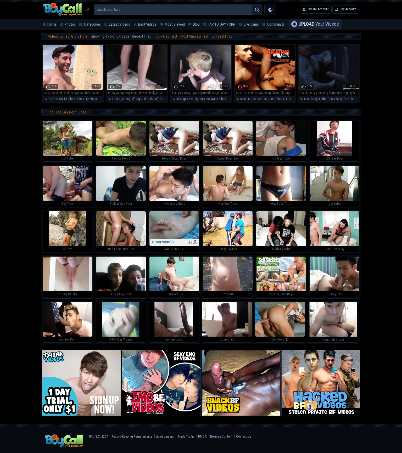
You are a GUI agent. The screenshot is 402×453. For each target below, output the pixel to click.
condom (257, 99)
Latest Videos (119, 24)
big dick (141, 99)
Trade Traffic (185, 436)
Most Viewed (175, 24)
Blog (196, 24)
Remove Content (221, 436)
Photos (70, 24)
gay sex (188, 99)
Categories (92, 24)
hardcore (269, 99)
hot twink (212, 99)
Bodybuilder (318, 99)
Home (52, 24)
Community (275, 24)
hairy (339, 99)
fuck (179, 99)
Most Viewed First (194, 36)
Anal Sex (282, 99)
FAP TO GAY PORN (222, 24)
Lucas (116, 99)
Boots (331, 99)
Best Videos (147, 24)
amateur (245, 99)
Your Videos (319, 24)
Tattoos (355, 99)
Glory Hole (75, 99)
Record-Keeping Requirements (131, 436)
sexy (85, 99)
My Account (348, 9)
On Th (63, 99)
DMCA (202, 436)
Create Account (318, 9)
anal (307, 99)
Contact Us (243, 436)
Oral (291, 99)
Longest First (221, 36)
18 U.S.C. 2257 (98, 436)
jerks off (153, 99)
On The (53, 99)
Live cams (251, 24)
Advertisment (165, 436)
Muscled (95, 99)
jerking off (128, 99)
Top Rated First (165, 36)
